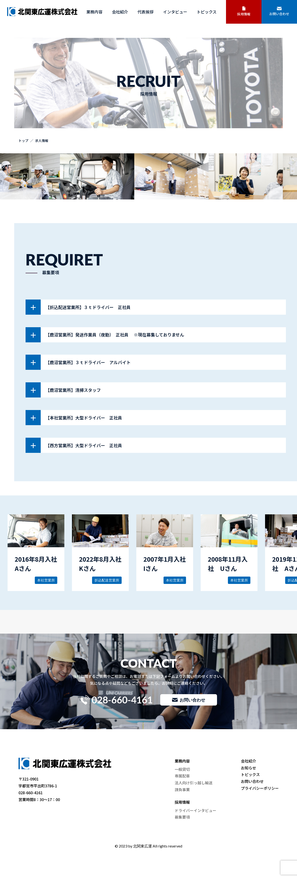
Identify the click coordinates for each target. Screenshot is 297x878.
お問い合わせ (279, 11)
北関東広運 (142, 846)
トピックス (207, 12)
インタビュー (175, 12)
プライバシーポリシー (260, 788)
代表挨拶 (145, 12)
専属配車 (182, 776)
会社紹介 (120, 12)
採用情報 (243, 11)
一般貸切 (182, 769)
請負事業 (182, 789)
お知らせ (248, 768)
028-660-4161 (116, 700)
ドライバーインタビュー (195, 810)
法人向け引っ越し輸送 (194, 782)
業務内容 (94, 12)
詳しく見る (36, 552)
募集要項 (182, 817)
